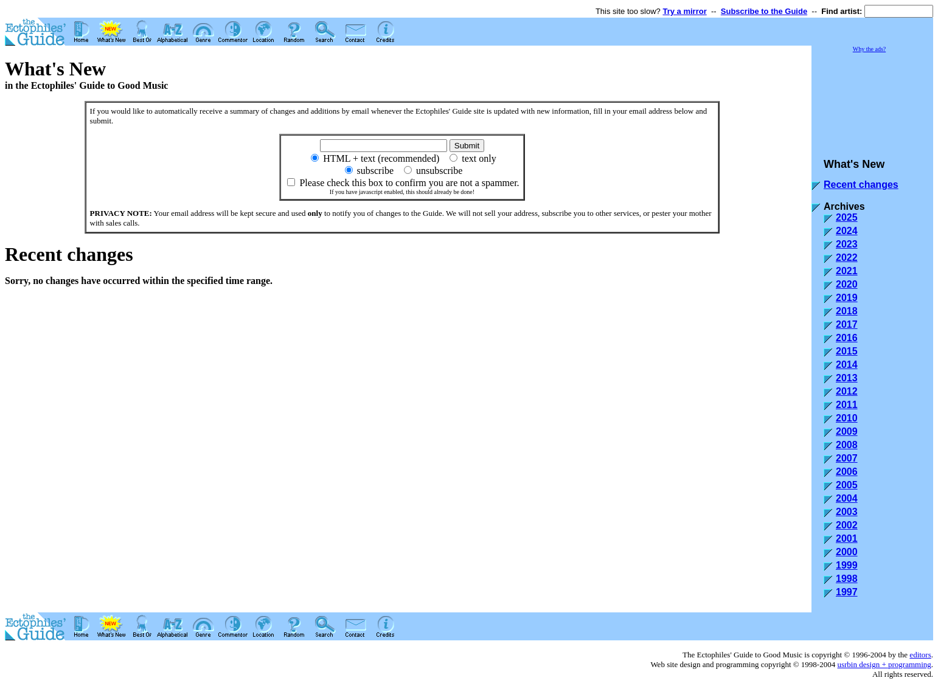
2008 (847, 445)
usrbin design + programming (884, 664)
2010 (847, 418)
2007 (847, 458)
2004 (847, 498)
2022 (847, 257)
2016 (847, 338)
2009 (847, 431)
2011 (847, 405)
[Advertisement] (872, 99)
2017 (847, 324)
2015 (847, 351)
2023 (847, 244)
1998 (847, 578)
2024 (847, 231)
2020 (847, 284)
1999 (847, 565)
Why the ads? (869, 49)
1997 (847, 592)
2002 (847, 525)
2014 (847, 364)
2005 (847, 485)
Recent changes (861, 184)
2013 (847, 378)
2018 (847, 311)
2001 (847, 538)
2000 (847, 552)
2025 (847, 217)
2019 (847, 298)
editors (920, 654)
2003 (847, 512)
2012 (847, 391)
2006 (847, 471)
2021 (847, 271)
